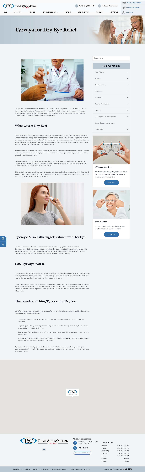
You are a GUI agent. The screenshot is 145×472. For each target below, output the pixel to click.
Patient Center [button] (84, 12)
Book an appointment (82, 453)
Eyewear (68, 12)
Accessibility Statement (60, 469)
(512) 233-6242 (83, 448)
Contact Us (113, 12)
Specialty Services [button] (50, 12)
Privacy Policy (76, 469)
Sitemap (87, 469)
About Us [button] (18, 12)
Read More (111, 182)
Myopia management (131, 3)
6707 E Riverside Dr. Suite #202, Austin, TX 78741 (88, 442)
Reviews (99, 12)
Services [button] (32, 12)
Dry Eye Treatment (131, 7)
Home (5, 12)
